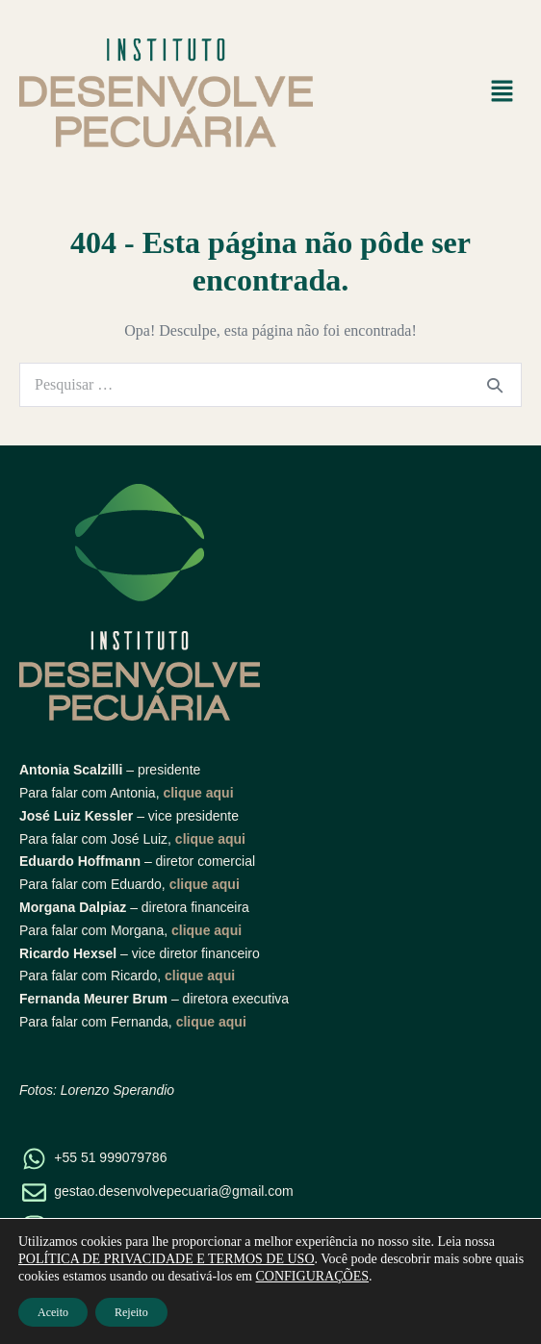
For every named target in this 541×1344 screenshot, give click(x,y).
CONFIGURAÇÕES (312, 1276)
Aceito (53, 1312)
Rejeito (131, 1312)
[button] (502, 92)
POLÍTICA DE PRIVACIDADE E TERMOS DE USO (166, 1259)
